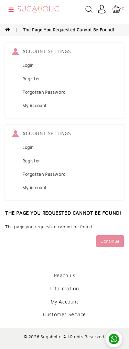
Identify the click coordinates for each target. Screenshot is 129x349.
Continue (110, 241)
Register (31, 79)
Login (28, 65)
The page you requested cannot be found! (68, 30)
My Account (34, 105)
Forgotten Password (44, 92)
